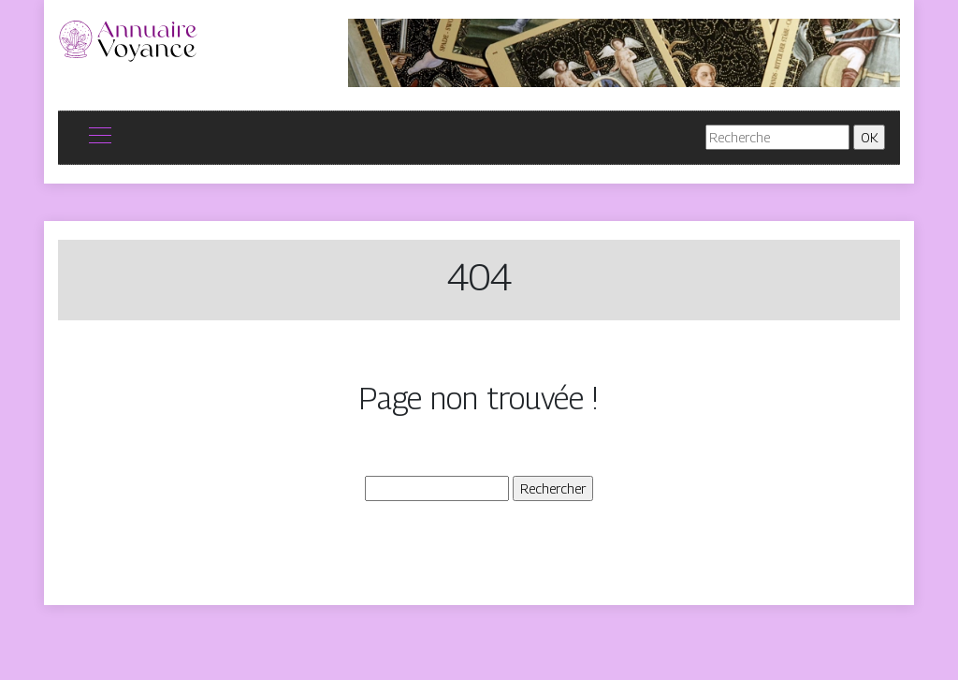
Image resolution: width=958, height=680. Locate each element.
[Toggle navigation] (99, 137)
